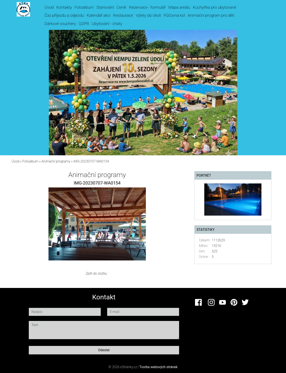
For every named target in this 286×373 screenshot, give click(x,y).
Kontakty (64, 7)
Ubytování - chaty (107, 23)
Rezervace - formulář (147, 7)
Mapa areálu (179, 7)
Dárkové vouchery (60, 23)
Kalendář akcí (99, 15)
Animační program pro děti (211, 15)
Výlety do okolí (148, 15)
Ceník (121, 7)
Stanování (105, 7)
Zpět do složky (96, 273)
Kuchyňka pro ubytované (214, 7)
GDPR (84, 23)
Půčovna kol (174, 15)
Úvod (49, 7)
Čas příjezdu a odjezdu (64, 15)
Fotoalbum (84, 7)
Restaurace (123, 15)
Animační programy (55, 161)
